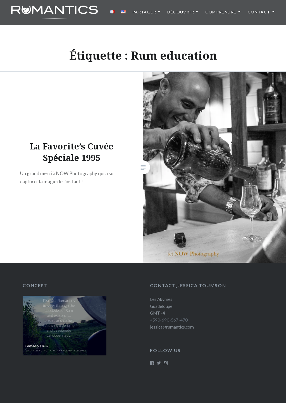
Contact (259, 12)
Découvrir (180, 12)
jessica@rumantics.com (172, 326)
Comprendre (220, 12)
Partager (144, 12)
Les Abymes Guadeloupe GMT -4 (161, 306)
